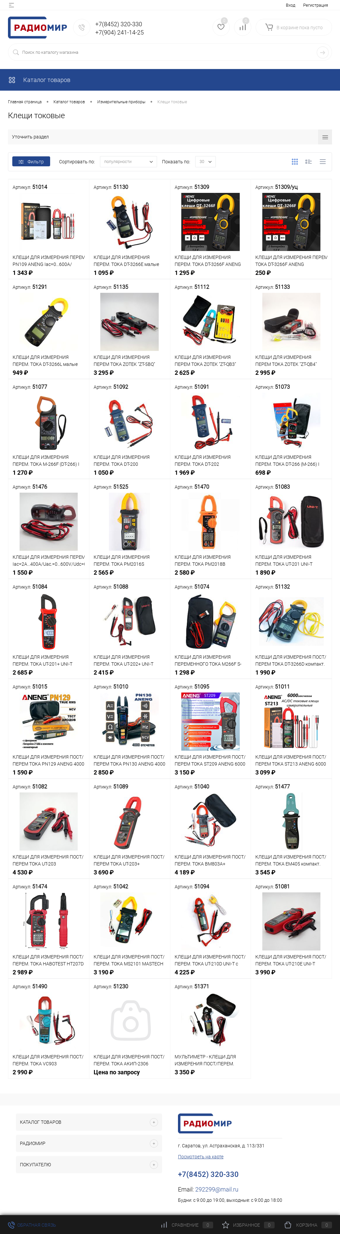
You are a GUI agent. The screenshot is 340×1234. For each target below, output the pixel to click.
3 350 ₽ (211, 1076)
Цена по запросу (130, 1076)
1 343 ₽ (49, 276)
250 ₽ (291, 276)
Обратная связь (32, 1225)
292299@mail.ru (216, 1189)
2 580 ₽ (211, 576)
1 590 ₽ (49, 776)
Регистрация (315, 5)
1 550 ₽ (49, 576)
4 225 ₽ (211, 976)
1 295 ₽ (211, 276)
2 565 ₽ (130, 576)
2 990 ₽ (49, 1076)
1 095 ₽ (130, 276)
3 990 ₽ (291, 976)
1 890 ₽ (291, 576)
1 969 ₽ (211, 476)
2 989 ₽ (49, 976)
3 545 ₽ (291, 876)
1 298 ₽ (211, 676)
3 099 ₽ (291, 776)
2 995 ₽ (291, 376)
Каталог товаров (39, 79)
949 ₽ (49, 376)
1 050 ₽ (130, 476)
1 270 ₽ (49, 476)
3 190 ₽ (130, 976)
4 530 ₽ (49, 876)
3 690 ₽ (130, 876)
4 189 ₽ (211, 876)
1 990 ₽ (291, 676)
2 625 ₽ (211, 376)
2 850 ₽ (130, 776)
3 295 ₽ (130, 376)
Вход (290, 5)
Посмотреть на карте (200, 1156)
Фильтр (31, 161)
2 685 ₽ (49, 676)
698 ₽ (291, 476)
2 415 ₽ (130, 676)
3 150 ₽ (211, 776)
